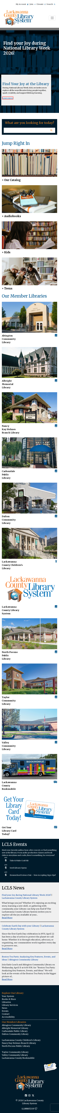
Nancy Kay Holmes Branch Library (10, 429)
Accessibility (8, 1017)
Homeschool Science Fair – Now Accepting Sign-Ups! (33, 875)
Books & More (9, 999)
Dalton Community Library (9, 519)
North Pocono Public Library (10, 655)
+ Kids (6, 252)
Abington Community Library (23, 959)
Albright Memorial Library (7, 384)
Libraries (6, 1002)
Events (5, 1011)
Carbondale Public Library (8, 474)
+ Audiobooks (11, 216)
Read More (7, 917)
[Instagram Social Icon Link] (29, 1095)
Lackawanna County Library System (10, 610)
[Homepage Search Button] (51, 130)
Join (32, 4)
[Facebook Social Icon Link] (26, 1095)
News (4, 1008)
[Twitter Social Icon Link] (33, 1095)
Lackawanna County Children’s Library (12, 565)
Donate (41, 4)
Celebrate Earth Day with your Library (20, 926)
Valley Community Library (9, 746)
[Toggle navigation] (52, 17)
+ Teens (7, 288)
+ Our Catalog (11, 180)
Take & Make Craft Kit (19, 860)
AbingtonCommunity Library (9, 339)
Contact (5, 1014)
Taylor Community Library (9, 700)
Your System (8, 996)
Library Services (10, 1005)
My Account (22, 4)
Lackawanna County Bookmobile (9, 785)
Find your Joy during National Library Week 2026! (26, 895)
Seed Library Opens (18, 868)
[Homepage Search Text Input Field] (26, 130)
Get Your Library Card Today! (9, 831)
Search (51, 4)
